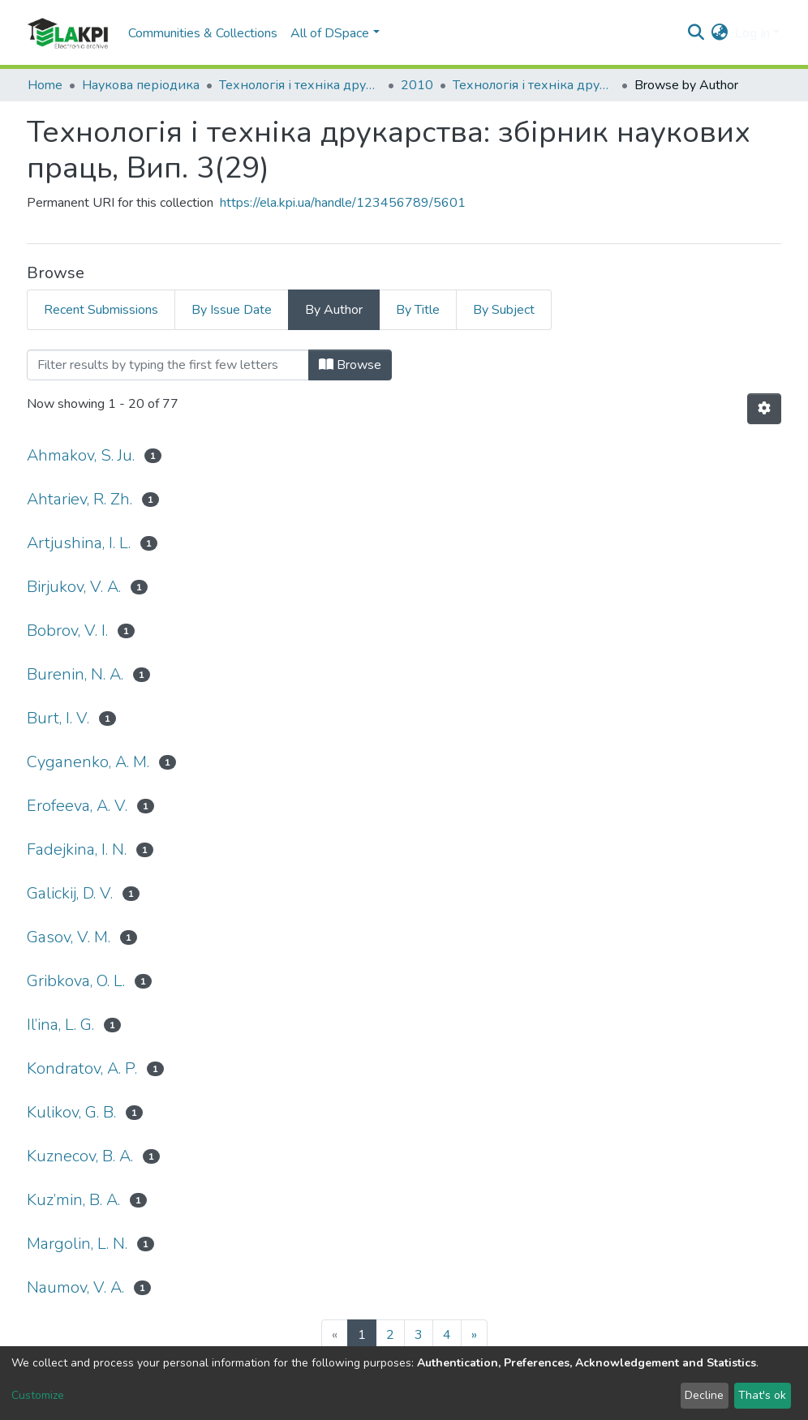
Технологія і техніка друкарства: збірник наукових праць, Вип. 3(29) (534, 85)
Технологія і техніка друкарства (300, 85)
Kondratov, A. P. (82, 1068)
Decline (704, 1395)
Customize (37, 1395)
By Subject (504, 310)
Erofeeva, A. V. (77, 806)
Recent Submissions (101, 310)
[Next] (474, 1334)
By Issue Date (231, 310)
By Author (334, 310)
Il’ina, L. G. (60, 1025)
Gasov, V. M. (68, 937)
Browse (350, 365)
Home (45, 85)
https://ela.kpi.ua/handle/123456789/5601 (343, 203)
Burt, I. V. (58, 718)
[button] (720, 33)
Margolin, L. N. (77, 1244)
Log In (752, 33)
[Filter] (168, 365)
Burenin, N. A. (75, 674)
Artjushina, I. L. (79, 543)
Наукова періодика (141, 85)
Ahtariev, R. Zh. (79, 499)
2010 (417, 85)
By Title (418, 310)
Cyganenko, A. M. (88, 762)
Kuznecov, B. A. (80, 1156)
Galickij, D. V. (70, 893)
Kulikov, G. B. (71, 1112)
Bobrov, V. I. (67, 630)
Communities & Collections (202, 33)
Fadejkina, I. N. (77, 849)
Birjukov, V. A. (74, 587)
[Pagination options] (764, 408)
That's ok (762, 1395)
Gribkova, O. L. (76, 981)
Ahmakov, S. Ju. (81, 455)
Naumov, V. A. (75, 1287)
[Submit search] (696, 33)
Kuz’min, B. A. (73, 1200)
